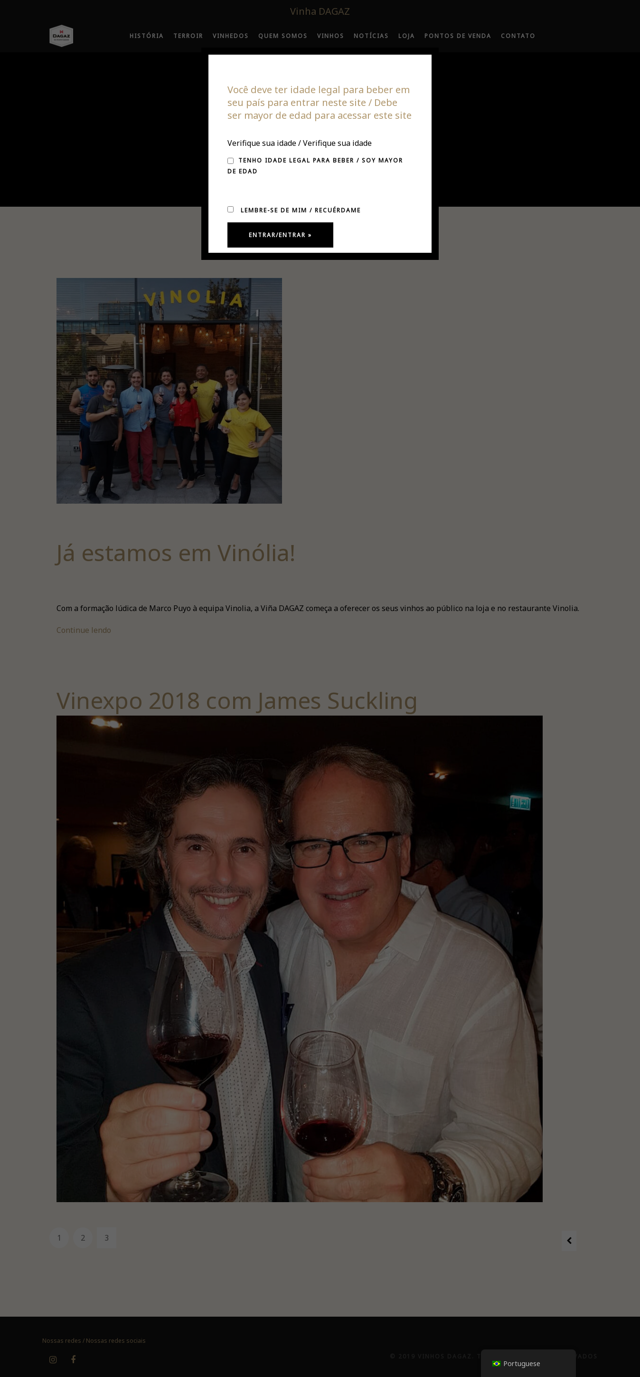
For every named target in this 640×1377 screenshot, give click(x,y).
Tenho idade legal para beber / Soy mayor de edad (315, 165)
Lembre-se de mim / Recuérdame (294, 210)
